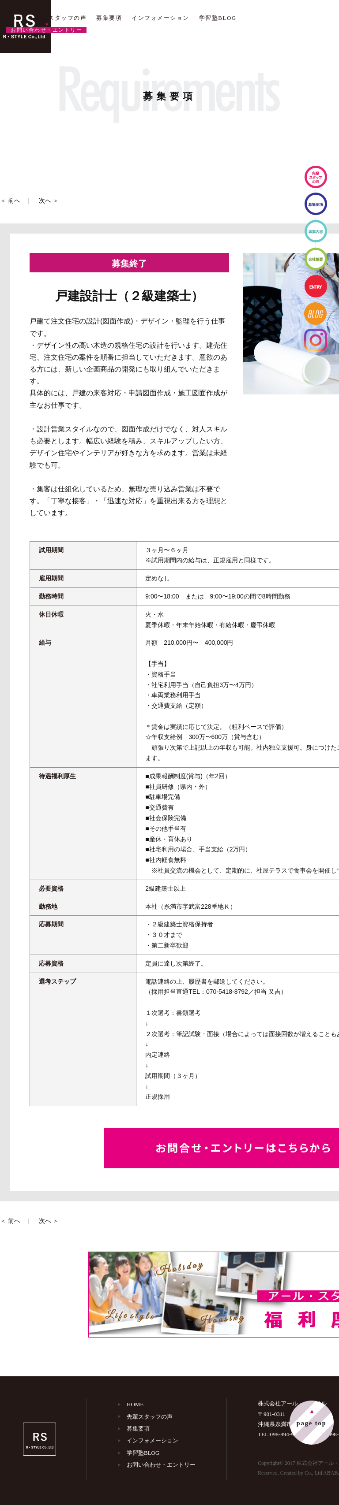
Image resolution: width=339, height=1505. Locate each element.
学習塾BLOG (218, 18)
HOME (16, 18)
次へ (45, 200)
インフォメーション (160, 18)
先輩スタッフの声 (61, 18)
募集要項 (109, 18)
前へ (14, 200)
